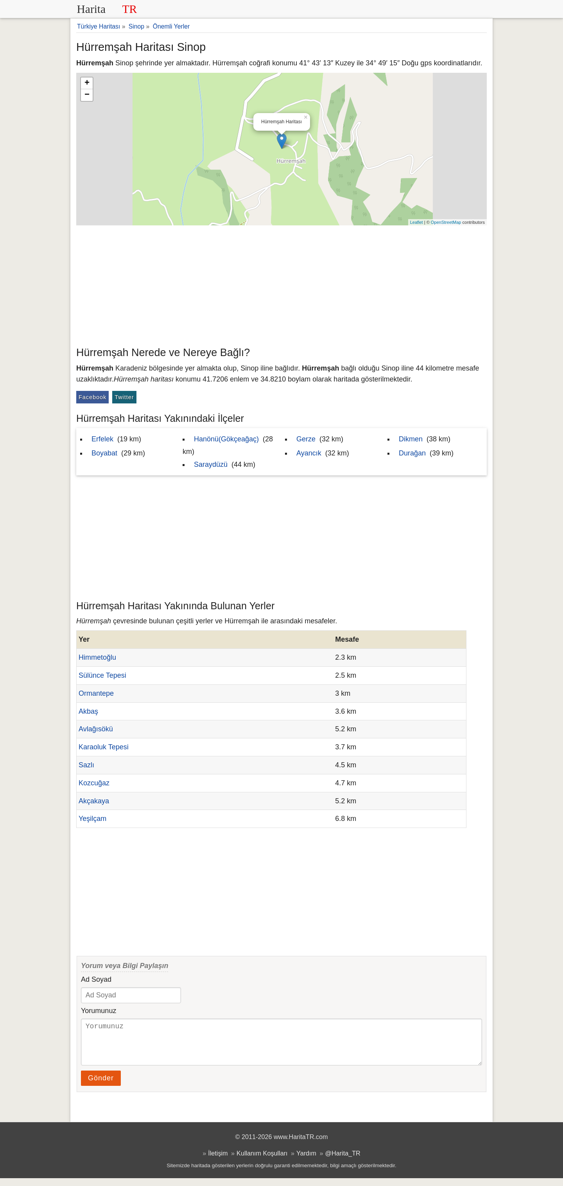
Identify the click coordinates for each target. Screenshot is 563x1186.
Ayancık (308, 453)
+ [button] (87, 83)
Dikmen (411, 439)
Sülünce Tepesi (102, 675)
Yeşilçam (92, 818)
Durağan (412, 453)
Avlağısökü (96, 729)
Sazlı (86, 765)
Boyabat (104, 453)
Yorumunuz (98, 1011)
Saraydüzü (211, 464)
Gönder (101, 1086)
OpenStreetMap (446, 222)
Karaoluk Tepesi (104, 747)
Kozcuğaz (94, 783)
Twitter (124, 397)
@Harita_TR (342, 1160)
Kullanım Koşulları (262, 1160)
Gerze (306, 439)
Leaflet (416, 222)
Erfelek (102, 439)
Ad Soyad (96, 979)
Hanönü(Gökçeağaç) (226, 439)
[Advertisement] (281, 284)
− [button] (87, 95)
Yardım (306, 1160)
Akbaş (88, 711)
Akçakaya (94, 801)
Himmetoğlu (97, 657)
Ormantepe (96, 693)
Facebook (92, 397)
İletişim (218, 1160)
